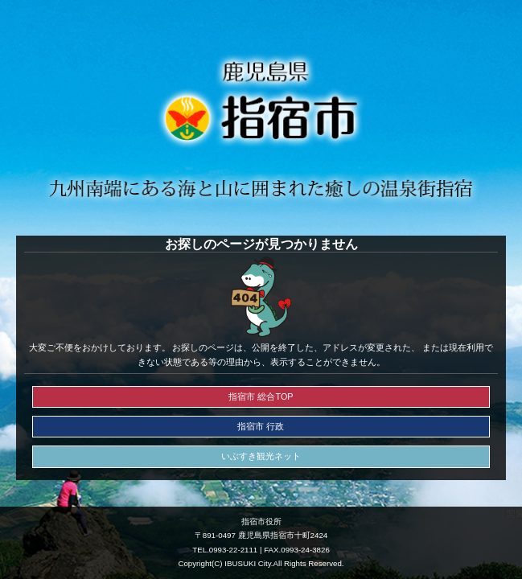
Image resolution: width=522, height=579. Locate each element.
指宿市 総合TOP (260, 396)
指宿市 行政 (260, 426)
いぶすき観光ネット (261, 456)
